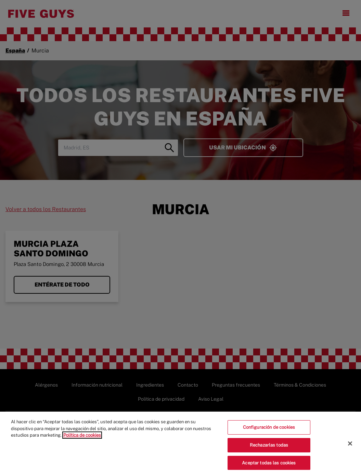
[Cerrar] (350, 446)
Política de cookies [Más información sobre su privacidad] (82, 437)
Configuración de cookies (269, 430)
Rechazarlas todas (269, 447)
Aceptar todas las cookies (269, 465)
